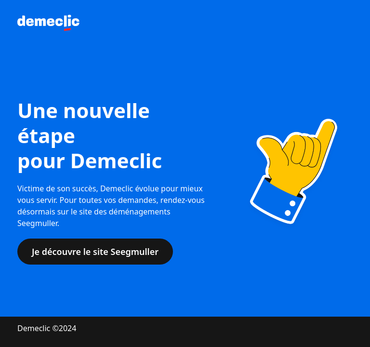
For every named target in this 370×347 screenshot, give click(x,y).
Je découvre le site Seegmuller (95, 251)
